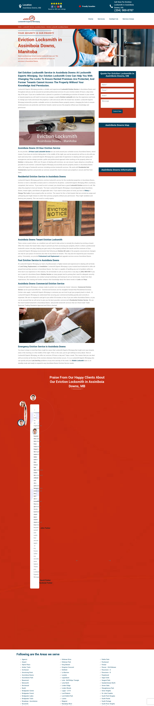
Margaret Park (66, 508)
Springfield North (107, 516)
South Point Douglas (108, 493)
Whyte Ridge (106, 641)
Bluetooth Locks (91, 684)
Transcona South (107, 563)
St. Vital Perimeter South (110, 542)
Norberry (64, 563)
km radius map (117, 145)
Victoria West (106, 602)
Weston (104, 633)
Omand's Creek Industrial (70, 592)
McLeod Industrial (68, 519)
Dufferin (24, 563)
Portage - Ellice (67, 618)
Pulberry (64, 623)
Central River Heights (29, 526)
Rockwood (105, 459)
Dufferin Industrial (28, 566)
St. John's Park (107, 529)
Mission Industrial (68, 542)
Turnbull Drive (106, 571)
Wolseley (105, 654)
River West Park (67, 649)
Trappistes (105, 568)
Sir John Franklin (107, 490)
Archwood (25, 466)
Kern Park (25, 652)
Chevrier (24, 534)
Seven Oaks (105, 482)
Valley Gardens (107, 589)
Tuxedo (104, 573)
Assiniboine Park (27, 474)
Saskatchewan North (108, 479)
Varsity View (106, 594)
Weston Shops (106, 636)
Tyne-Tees (105, 581)
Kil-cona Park (26, 654)
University (105, 584)
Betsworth (25, 479)
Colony (24, 545)
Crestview (25, 553)
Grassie (24, 620)
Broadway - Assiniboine (29, 498)
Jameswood (26, 644)
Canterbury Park (27, 519)
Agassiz (24, 456)
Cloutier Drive (26, 542)
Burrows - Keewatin (28, 516)
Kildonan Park (66, 459)
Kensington (25, 649)
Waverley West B (107, 610)
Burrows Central (27, 513)
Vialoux (104, 597)
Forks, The (25, 600)
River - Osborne (67, 641)
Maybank (65, 516)
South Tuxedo (106, 503)
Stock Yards (106, 545)
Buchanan (25, 508)
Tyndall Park (106, 579)
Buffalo (24, 511)
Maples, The (66, 506)
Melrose (64, 529)
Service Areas (128, 19)
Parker (64, 600)
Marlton (64, 511)
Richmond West (67, 633)
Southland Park (107, 511)
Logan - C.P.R (66, 487)
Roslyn (104, 461)
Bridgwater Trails (27, 495)
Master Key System (66, 684)
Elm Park (25, 587)
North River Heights (68, 573)
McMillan (65, 521)
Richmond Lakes (67, 631)
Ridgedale (65, 636)
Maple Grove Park (67, 503)
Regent (64, 628)
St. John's (105, 532)
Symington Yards (107, 550)
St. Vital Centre (107, 540)
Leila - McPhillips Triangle (70, 477)
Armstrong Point (27, 469)
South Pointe (106, 495)
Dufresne (25, 568)
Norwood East (66, 581)
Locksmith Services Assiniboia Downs (34, 27)
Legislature (65, 474)
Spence (104, 513)
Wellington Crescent (108, 613)
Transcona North (107, 560)
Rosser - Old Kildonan (109, 464)
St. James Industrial (108, 526)
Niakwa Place (66, 560)
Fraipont (24, 605)
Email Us (114, 679)
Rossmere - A (106, 466)
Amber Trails (26, 464)
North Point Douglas (68, 571)
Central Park (26, 524)
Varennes (105, 592)
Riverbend (65, 652)
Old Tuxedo (65, 589)
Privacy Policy (90, 680)
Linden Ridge (66, 482)
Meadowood (66, 524)
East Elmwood (26, 579)
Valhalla (104, 587)
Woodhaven (105, 657)
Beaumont (25, 477)
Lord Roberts (66, 490)
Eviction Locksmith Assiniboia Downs (57, 27)
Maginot (64, 498)
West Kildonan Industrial (110, 623)
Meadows (65, 526)
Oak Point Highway (68, 587)
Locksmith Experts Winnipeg (90, 704)
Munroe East (66, 547)
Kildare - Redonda (28, 657)
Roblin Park (105, 456)
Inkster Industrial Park (29, 636)
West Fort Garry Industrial (110, 620)
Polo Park (65, 613)
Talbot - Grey (106, 553)
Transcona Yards (107, 566)
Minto (64, 537)
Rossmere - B (106, 469)
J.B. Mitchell (26, 641)
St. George (105, 524)
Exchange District (28, 594)
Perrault (64, 607)
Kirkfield (64, 466)
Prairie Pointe (66, 620)
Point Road (65, 610)
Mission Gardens (67, 540)
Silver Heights (106, 487)
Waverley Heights (107, 607)
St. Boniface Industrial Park (111, 521)
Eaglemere (25, 573)
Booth (24, 485)
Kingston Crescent (68, 464)
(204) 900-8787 (123, 10)
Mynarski (65, 555)
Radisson (65, 626)
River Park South (67, 647)
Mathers (64, 513)
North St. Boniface (68, 576)
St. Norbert (105, 537)
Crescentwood (26, 550)
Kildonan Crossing (28, 660)
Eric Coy (24, 592)
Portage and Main (67, 615)
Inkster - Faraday (27, 631)
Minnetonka (66, 532)
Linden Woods (66, 485)
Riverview (65, 657)
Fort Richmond (27, 602)
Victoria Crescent (107, 600)
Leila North (65, 479)
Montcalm (65, 545)
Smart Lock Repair (66, 691)
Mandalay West (67, 500)
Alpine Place (26, 461)
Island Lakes (26, 639)
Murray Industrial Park (69, 553)
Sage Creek (105, 474)
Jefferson (25, 647)
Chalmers (25, 532)
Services (101, 19)
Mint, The (65, 534)
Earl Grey (25, 576)
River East (65, 644)
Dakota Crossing (27, 555)
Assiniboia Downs (28, 472)
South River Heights (108, 500)
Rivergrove (65, 654)
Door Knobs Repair (66, 695)
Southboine (105, 506)
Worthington (106, 660)
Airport (24, 459)
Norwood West (66, 584)
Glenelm (25, 613)
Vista (103, 605)
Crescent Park (26, 547)
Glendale (25, 610)
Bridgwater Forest (28, 490)
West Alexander (107, 615)
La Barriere (65, 469)
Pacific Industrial (67, 594)
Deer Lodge (25, 560)
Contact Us (113, 19)
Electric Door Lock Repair (68, 687)
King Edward (66, 461)
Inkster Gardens (27, 633)
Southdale (105, 508)
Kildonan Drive (66, 456)
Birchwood (25, 482)
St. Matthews (106, 534)
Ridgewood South (67, 639)
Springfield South (107, 519)
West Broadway (107, 618)
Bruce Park (25, 506)
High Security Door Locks (68, 680)
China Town (26, 537)
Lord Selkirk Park (67, 493)
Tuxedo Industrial (107, 576)
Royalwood (105, 472)
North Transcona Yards (69, 579)
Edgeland (25, 584)
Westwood (105, 639)
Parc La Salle (66, 597)
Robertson (65, 660)
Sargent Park (106, 477)
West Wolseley (107, 628)
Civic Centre (26, 540)
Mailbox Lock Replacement (95, 692)
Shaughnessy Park (108, 485)
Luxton (64, 495)
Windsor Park (106, 652)
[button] (34, 431)
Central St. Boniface (28, 529)
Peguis (64, 602)
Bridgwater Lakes (27, 493)
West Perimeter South (109, 626)
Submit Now (117, 111)
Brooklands (25, 503)
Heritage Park (26, 626)
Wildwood (105, 644)
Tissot (104, 558)
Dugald (24, 571)
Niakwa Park (66, 558)
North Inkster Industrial (69, 568)
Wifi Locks (89, 688)
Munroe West (66, 550)
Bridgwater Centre (28, 487)
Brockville (25, 500)
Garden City (26, 607)
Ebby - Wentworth (27, 581)
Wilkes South (106, 647)
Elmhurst (25, 589)
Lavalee (64, 472)
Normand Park (66, 566)
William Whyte (106, 649)
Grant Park (25, 618)
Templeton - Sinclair (108, 555)
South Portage (106, 498)
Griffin (24, 623)
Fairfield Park (26, 597)
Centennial (25, 521)
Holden (24, 628)
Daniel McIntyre (27, 558)
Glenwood (25, 615)
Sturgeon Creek (107, 547)
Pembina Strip (66, 605)
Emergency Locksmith (93, 695)
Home (90, 19)
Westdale (105, 631)
